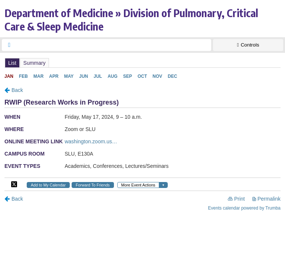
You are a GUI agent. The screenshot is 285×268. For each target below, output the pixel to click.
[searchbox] (113, 45)
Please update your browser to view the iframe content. (142, 62)
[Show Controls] (248, 45)
